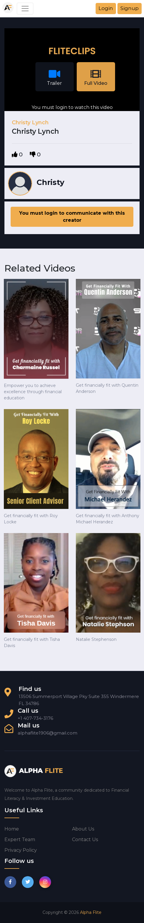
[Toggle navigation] (25, 8)
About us (83, 829)
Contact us (85, 839)
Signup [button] (129, 8)
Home (11, 829)
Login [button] (106, 8)
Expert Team (19, 839)
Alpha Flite (91, 912)
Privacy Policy (20, 850)
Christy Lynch (30, 122)
